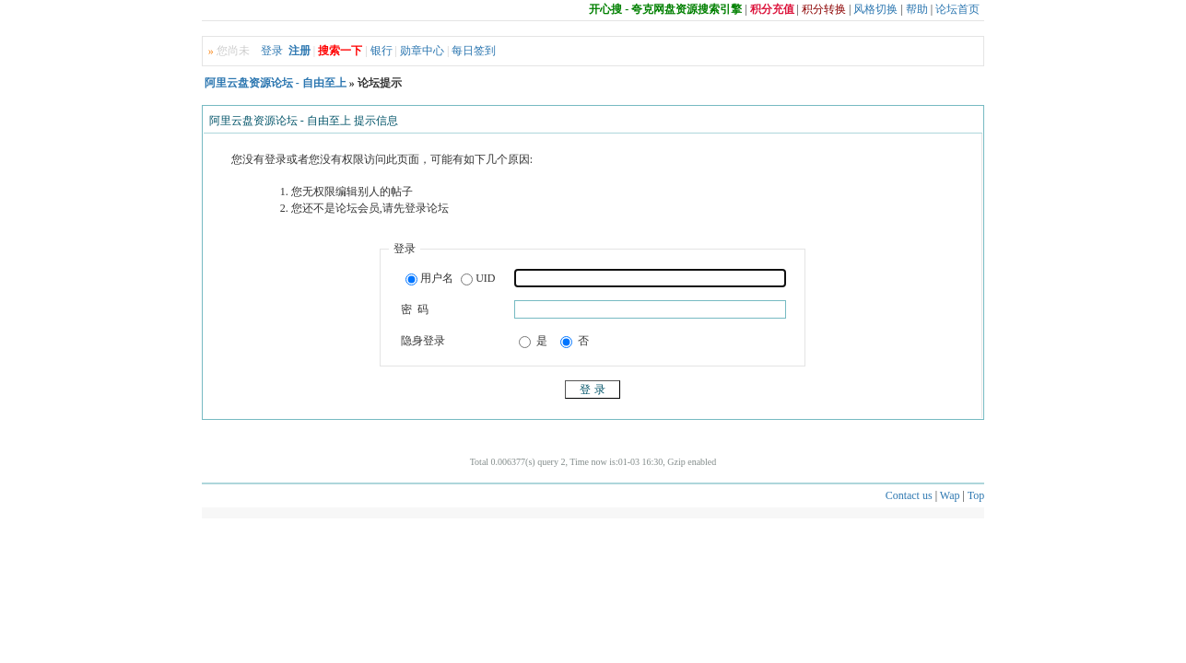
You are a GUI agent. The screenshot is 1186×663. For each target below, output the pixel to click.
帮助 (917, 9)
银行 (381, 50)
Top (976, 495)
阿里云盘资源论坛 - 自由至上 (275, 82)
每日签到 (474, 50)
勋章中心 (422, 50)
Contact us (909, 495)
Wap (950, 495)
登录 (272, 50)
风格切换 (875, 9)
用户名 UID (450, 279)
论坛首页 (957, 9)
